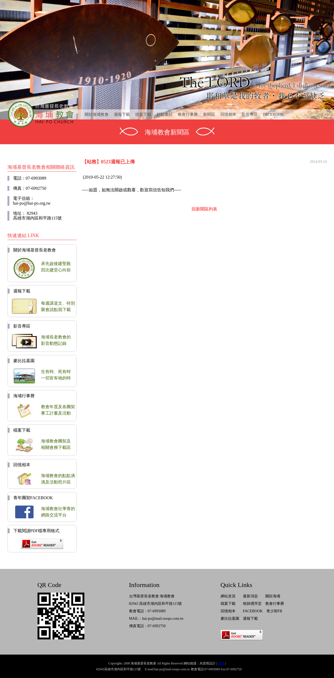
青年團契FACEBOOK (33, 497)
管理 (221, 663)
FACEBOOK (273, 114)
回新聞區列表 (204, 209)
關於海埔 (272, 596)
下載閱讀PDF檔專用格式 (36, 530)
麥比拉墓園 (24, 360)
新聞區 (209, 114)
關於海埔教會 (97, 114)
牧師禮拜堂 (252, 604)
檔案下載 (143, 114)
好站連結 (164, 114)
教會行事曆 (188, 114)
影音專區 (250, 114)
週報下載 (122, 114)
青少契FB (274, 611)
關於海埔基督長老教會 (34, 250)
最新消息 (250, 596)
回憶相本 (228, 114)
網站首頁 (228, 596)
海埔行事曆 (24, 396)
